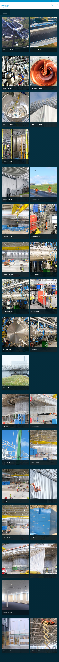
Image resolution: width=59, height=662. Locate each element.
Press (49, 1)
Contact (45, 1)
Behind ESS (55, 1)
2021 (4, 12)
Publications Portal (37, 1)
